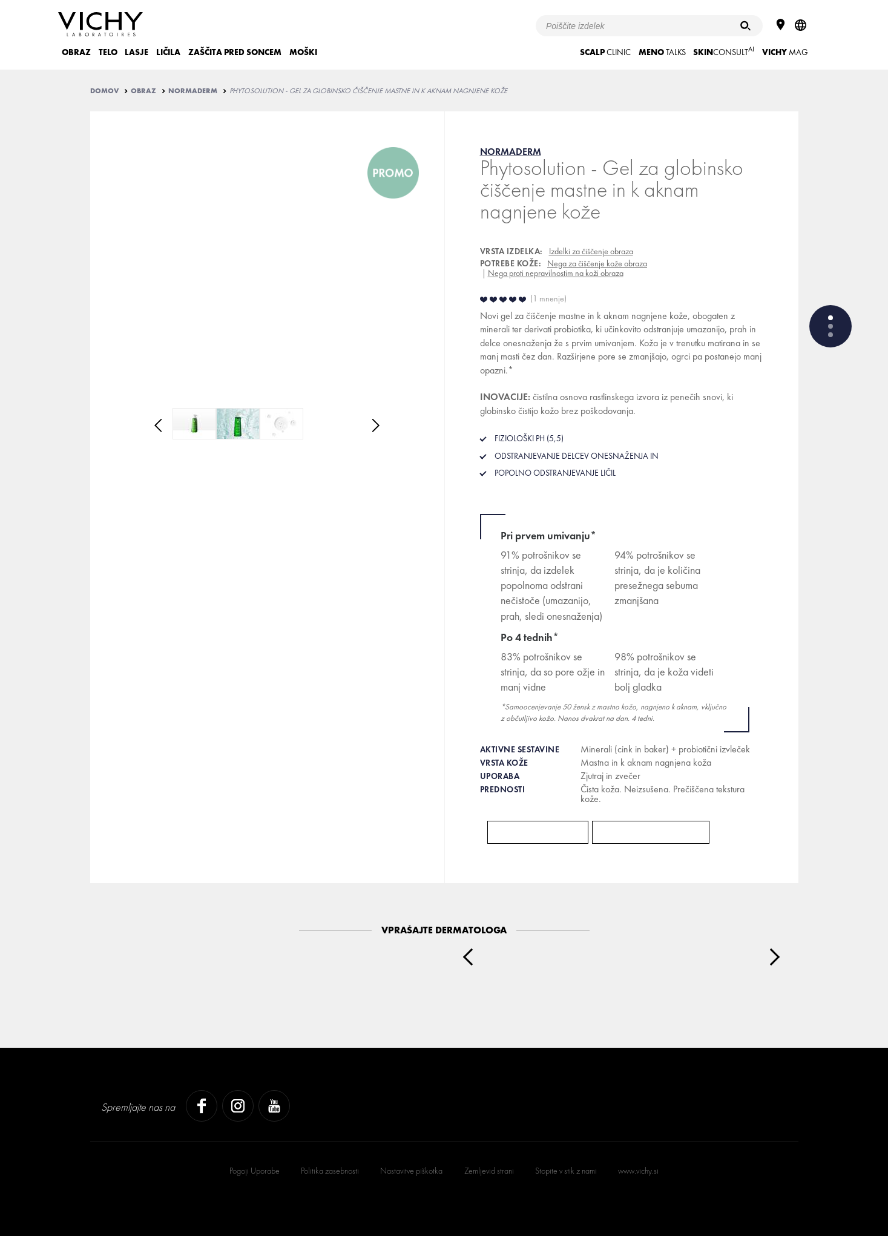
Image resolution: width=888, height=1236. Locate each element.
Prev (470, 956)
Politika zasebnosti (330, 1170)
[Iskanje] (745, 25)
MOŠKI (303, 52)
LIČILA (168, 52)
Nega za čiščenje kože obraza (597, 263)
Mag (785, 52)
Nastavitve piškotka (411, 1170)
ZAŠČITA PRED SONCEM (234, 52)
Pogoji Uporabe (254, 1170)
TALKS (662, 52)
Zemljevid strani (489, 1170)
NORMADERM (192, 91)
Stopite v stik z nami (566, 1170)
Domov (104, 91)
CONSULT (723, 51)
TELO (108, 52)
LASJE (136, 52)
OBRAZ (76, 52)
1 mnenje (548, 298)
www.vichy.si (638, 1170)
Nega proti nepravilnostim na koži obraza (555, 273)
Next (770, 956)
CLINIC (605, 52)
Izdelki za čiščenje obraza (591, 251)
